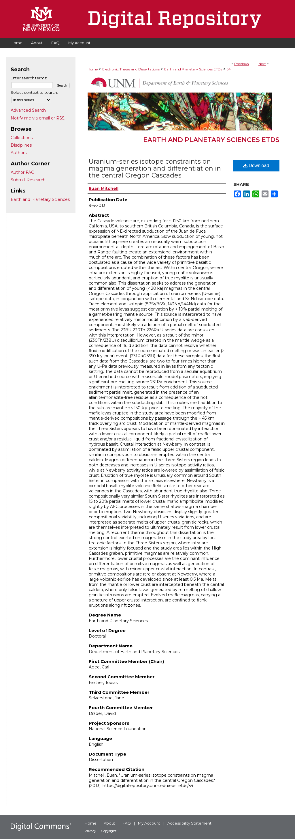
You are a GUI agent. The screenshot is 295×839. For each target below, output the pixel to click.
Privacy (90, 831)
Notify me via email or (38, 118)
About (109, 823)
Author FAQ (23, 172)
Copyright (108, 831)
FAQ (126, 823)
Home (93, 69)
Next (262, 63)
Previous (241, 63)
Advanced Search (28, 110)
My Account (149, 823)
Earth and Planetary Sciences (40, 199)
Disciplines (21, 145)
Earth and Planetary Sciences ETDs (193, 69)
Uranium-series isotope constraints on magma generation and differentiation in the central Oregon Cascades (155, 168)
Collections (22, 137)
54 (229, 69)
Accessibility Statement (189, 823)
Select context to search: (34, 92)
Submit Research (28, 179)
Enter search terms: (29, 78)
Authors (19, 152)
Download (256, 165)
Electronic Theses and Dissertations (131, 69)
